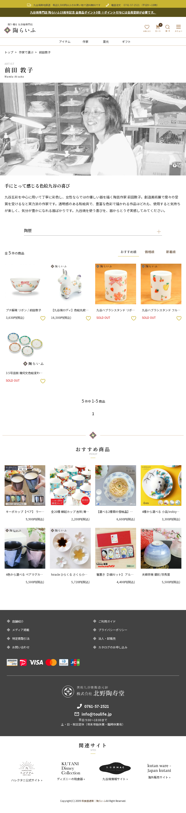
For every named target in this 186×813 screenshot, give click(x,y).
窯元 (106, 41)
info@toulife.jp (97, 714)
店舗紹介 (18, 621)
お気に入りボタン (42, 318)
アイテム (64, 41)
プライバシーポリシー (112, 630)
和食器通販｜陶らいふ (94, 801)
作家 (85, 41)
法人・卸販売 (107, 638)
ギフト (126, 41)
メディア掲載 (20, 630)
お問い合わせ (21, 647)
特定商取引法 (21, 638)
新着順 (170, 252)
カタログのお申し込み (112, 647)
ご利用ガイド (107, 621)
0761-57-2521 (132, 5)
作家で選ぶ (26, 52)
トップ (9, 52)
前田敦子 (45, 52)
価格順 (149, 252)
